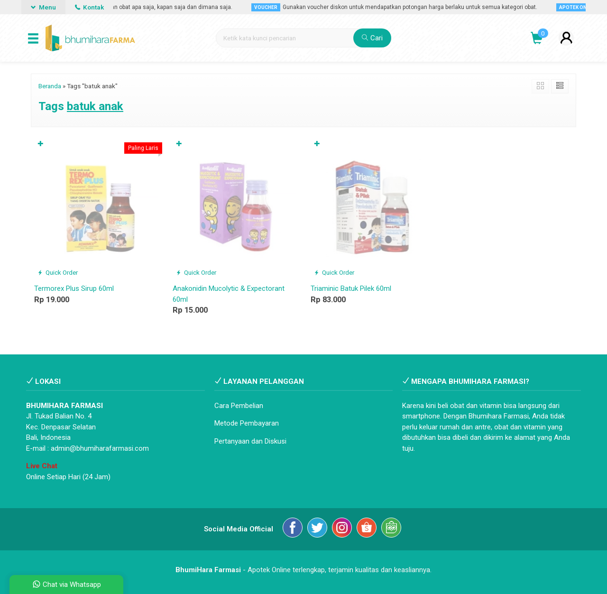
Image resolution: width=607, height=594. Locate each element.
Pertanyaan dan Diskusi (250, 441)
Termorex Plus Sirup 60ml (74, 288)
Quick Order (57, 272)
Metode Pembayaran (246, 423)
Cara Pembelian (238, 405)
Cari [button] (372, 38)
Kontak (89, 7)
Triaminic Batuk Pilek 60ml (351, 288)
